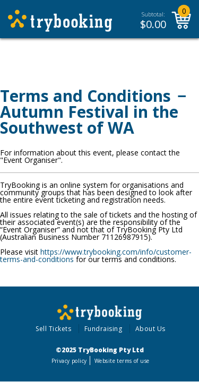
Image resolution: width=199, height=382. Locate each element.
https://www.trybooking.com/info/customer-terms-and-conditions (96, 255)
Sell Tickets (53, 328)
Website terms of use (121, 360)
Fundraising (103, 328)
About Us (150, 328)
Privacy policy (69, 360)
